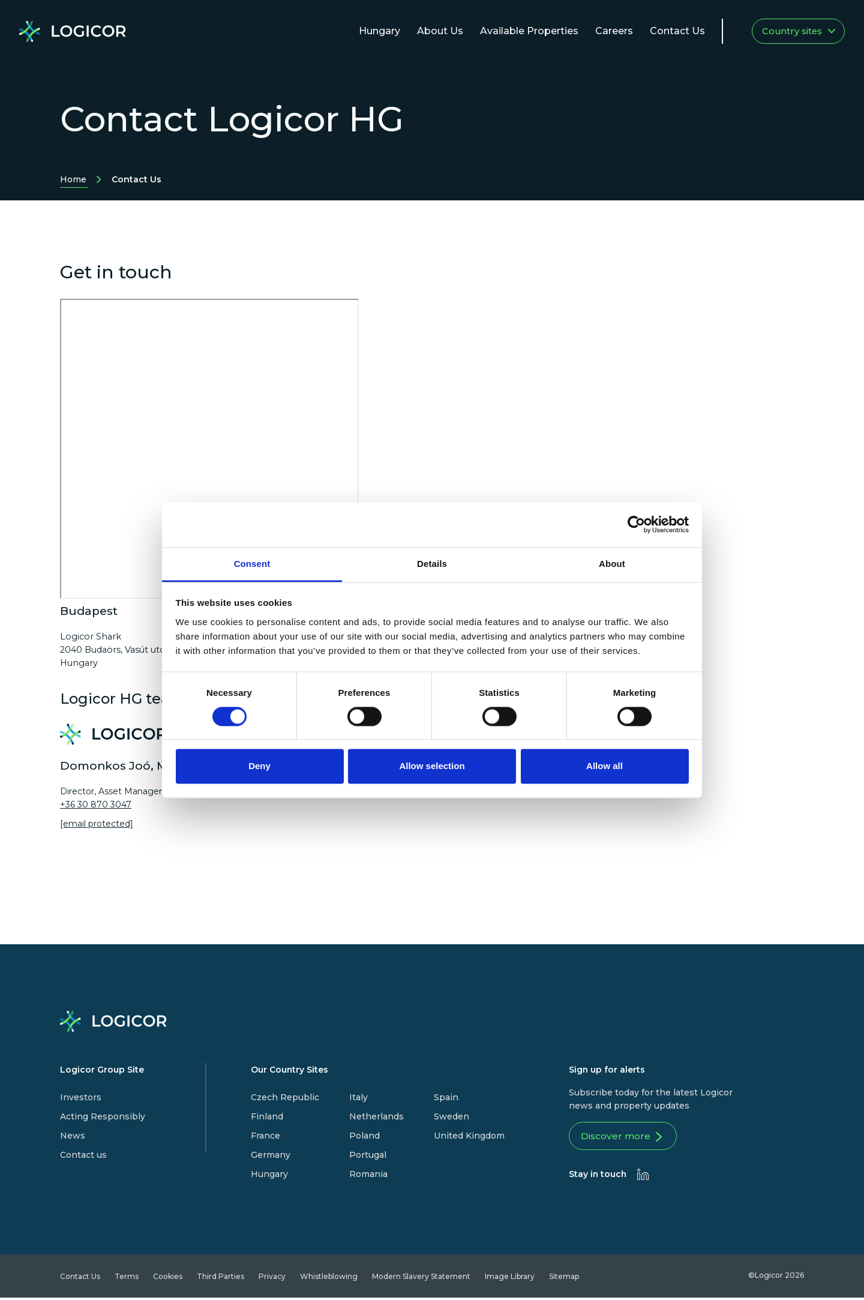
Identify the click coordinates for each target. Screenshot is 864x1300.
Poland (364, 1135)
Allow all (604, 766)
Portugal (367, 1154)
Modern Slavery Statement (421, 1278)
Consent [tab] (252, 564)
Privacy (272, 1278)
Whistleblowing (329, 1278)
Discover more (627, 1139)
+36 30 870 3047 (95, 804)
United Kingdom (469, 1135)
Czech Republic (285, 1097)
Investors (80, 1097)
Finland (267, 1116)
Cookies (167, 1278)
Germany (270, 1154)
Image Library (510, 1278)
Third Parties (220, 1278)
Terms (127, 1278)
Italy (358, 1097)
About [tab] (612, 564)
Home (73, 181)
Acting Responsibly (102, 1116)
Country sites (798, 31)
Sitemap (564, 1278)
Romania (368, 1174)
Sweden (451, 1116)
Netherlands (376, 1116)
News (72, 1135)
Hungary (269, 1174)
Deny (259, 766)
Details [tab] (432, 564)
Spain (446, 1097)
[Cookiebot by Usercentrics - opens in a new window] (636, 524)
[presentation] (643, 1176)
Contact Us (80, 1278)
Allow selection (431, 766)
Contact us (83, 1154)
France (265, 1135)
